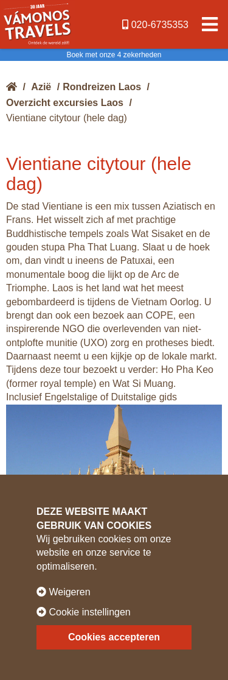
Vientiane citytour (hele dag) (66, 118)
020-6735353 (155, 24)
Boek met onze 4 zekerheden (113, 55)
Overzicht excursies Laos (64, 102)
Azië (41, 87)
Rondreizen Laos (102, 87)
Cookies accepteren (114, 637)
